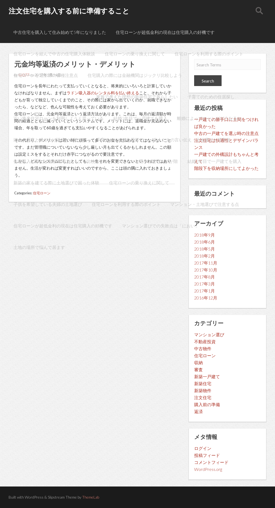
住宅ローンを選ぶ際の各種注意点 (45, 75)
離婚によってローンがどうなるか (209, 118)
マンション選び (209, 334)
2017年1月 (204, 290)
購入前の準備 (207, 404)
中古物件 (202, 348)
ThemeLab (90, 497)
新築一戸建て (207, 376)
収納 (198, 362)
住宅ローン (205, 355)
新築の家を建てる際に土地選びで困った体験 (56, 182)
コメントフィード (211, 462)
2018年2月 (204, 255)
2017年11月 (205, 262)
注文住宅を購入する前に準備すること (69, 10)
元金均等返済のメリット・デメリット (49, 96)
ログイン (202, 448)
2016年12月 (205, 297)
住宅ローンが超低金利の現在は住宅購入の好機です (165, 32)
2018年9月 (204, 234)
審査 (198, 369)
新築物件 (202, 390)
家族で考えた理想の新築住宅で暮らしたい (137, 96)
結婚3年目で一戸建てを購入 (140, 118)
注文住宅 (202, 397)
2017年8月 (204, 276)
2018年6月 (204, 241)
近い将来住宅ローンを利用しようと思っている (58, 118)
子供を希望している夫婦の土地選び (47, 204)
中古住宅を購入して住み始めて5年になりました (59, 32)
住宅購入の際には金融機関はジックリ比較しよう (135, 75)
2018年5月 (204, 248)
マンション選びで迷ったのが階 (148, 161)
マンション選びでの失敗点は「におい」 (160, 225)
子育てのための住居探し (211, 96)
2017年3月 (204, 283)
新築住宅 (202, 383)
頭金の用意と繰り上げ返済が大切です (49, 139)
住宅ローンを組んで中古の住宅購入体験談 (54, 53)
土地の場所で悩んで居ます (39, 247)
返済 (198, 411)
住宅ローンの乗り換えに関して (135, 53)
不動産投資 (205, 341)
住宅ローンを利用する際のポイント (209, 53)
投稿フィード (207, 455)
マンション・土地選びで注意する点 (204, 204)
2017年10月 (205, 269)
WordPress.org (208, 469)
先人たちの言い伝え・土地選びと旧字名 (191, 139)
